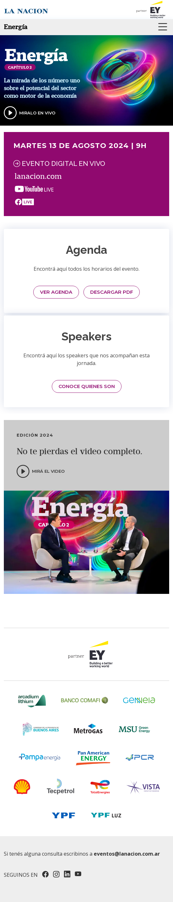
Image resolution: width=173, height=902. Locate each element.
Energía (16, 27)
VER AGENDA (56, 292)
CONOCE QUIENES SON (87, 386)
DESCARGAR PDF (111, 292)
